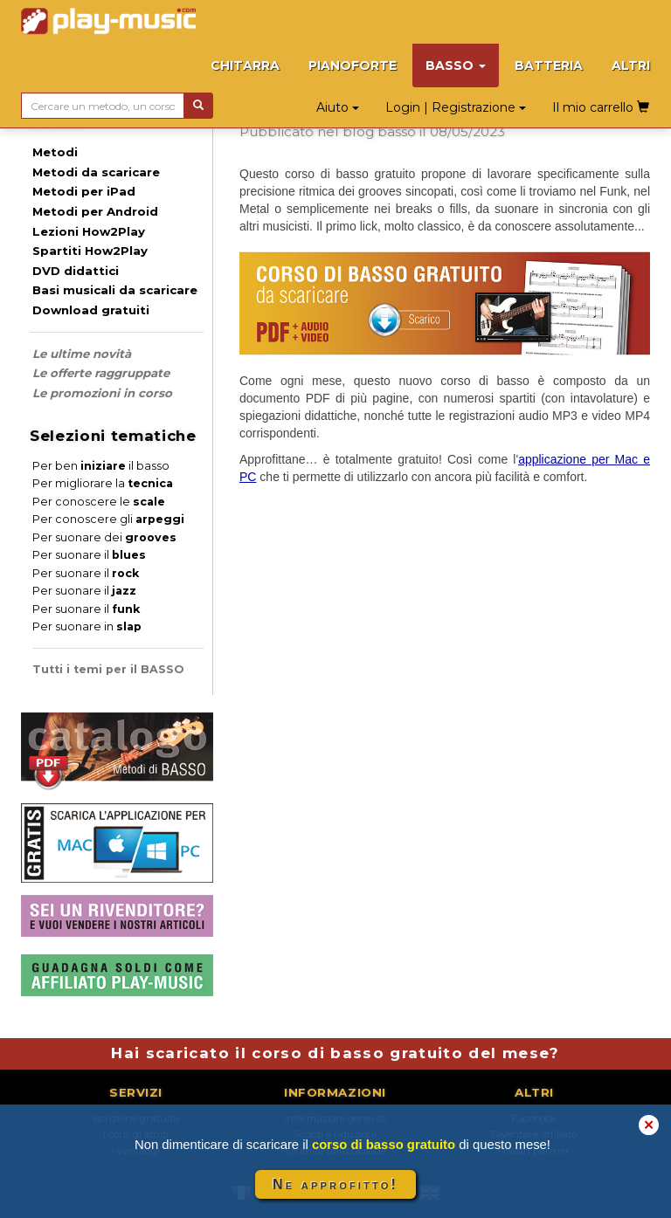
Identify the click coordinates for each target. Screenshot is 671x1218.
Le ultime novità (81, 354)
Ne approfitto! (335, 1184)
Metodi (55, 152)
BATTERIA (549, 65)
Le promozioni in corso (102, 393)
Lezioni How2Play (88, 231)
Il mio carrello (600, 107)
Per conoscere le (98, 501)
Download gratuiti (90, 310)
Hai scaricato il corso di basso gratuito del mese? (335, 1053)
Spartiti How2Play (90, 251)
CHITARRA (245, 65)
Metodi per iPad (83, 191)
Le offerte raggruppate (100, 373)
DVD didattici (75, 271)
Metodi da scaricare (96, 172)
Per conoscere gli (108, 519)
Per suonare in (87, 626)
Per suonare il (89, 554)
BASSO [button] (455, 65)
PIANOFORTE (352, 65)
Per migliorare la (102, 483)
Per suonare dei (104, 537)
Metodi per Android (95, 211)
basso (396, 131)
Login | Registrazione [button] (455, 107)
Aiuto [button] (337, 107)
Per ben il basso (100, 465)
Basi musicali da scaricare (114, 290)
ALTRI (631, 65)
